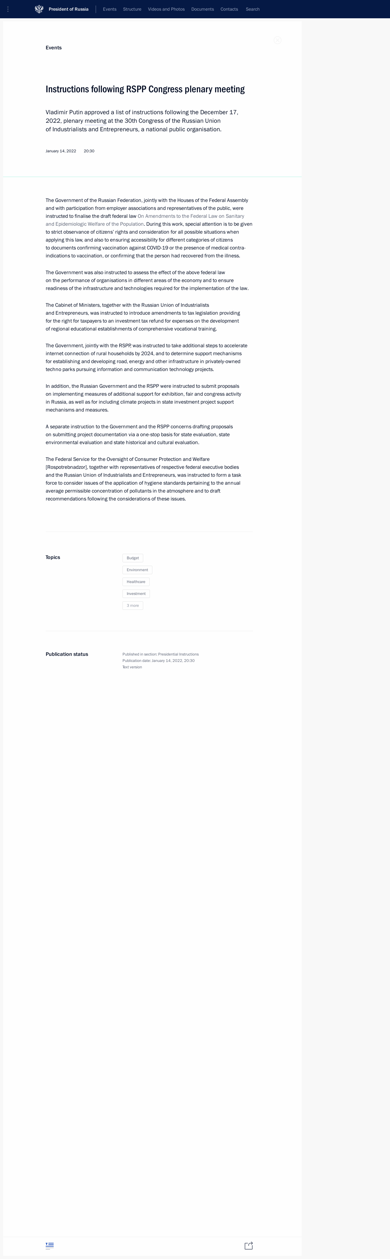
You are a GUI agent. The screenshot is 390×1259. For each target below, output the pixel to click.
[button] (10, 9)
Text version (132, 667)
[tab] (49, 1246)
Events (54, 47)
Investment (136, 593)
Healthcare (136, 582)
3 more (133, 605)
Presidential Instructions (178, 654)
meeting (95, 121)
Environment (137, 570)
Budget (133, 558)
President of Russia (69, 9)
